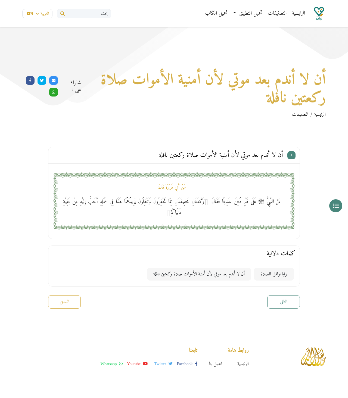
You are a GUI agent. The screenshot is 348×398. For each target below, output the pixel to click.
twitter (163, 364)
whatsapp (112, 364)
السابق (64, 302)
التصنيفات (277, 13)
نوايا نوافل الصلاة (273, 274)
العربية (38, 13)
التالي (283, 302)
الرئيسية (298, 13)
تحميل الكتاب (216, 13)
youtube (137, 364)
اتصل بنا (215, 364)
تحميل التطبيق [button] (250, 13)
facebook (187, 364)
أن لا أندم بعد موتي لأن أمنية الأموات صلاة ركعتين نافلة (199, 274)
